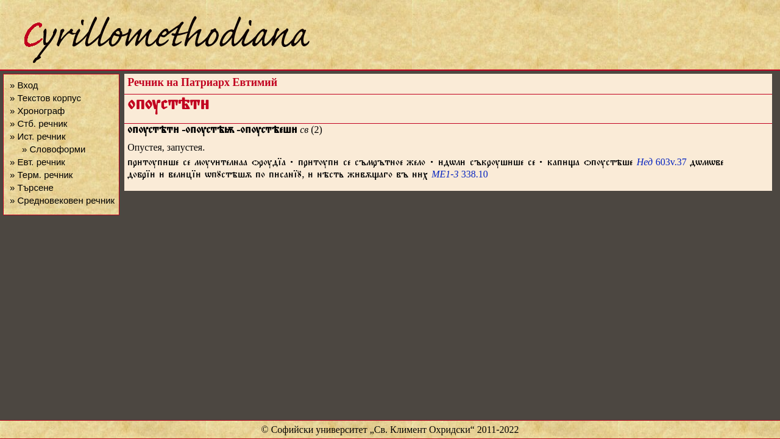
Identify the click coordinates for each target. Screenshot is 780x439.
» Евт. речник (37, 162)
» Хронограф (37, 110)
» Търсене (32, 187)
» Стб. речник (38, 123)
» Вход (24, 85)
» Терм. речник (41, 175)
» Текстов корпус (45, 98)
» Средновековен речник (62, 200)
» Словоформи (53, 149)
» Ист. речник (38, 136)
